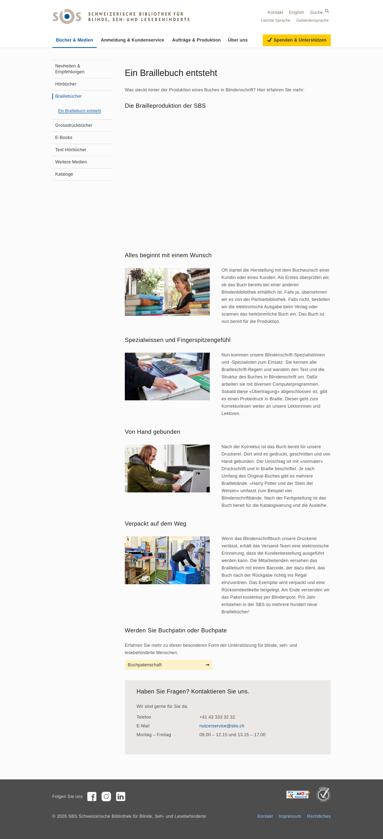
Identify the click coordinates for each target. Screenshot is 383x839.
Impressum (290, 816)
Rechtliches (319, 816)
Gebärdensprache (312, 20)
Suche (316, 12)
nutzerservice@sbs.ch (222, 725)
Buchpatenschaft (145, 664)
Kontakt (275, 12)
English (296, 12)
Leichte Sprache (275, 20)
